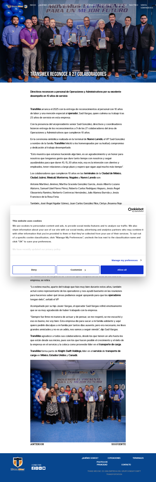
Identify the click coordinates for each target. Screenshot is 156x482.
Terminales (96, 6)
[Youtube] (43, 468)
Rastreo (139, 6)
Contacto (127, 6)
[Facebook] (33, 468)
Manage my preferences (125, 260)
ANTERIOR (37, 444)
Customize (78, 269)
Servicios (71, 6)
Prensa (83, 6)
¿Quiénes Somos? (53, 6)
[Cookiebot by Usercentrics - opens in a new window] (130, 210)
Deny (34, 269)
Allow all (122, 269)
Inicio (39, 6)
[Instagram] (36, 468)
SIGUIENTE (118, 444)
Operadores (112, 6)
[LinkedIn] (40, 468)
